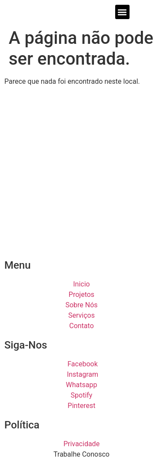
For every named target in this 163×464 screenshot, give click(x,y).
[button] (122, 12)
